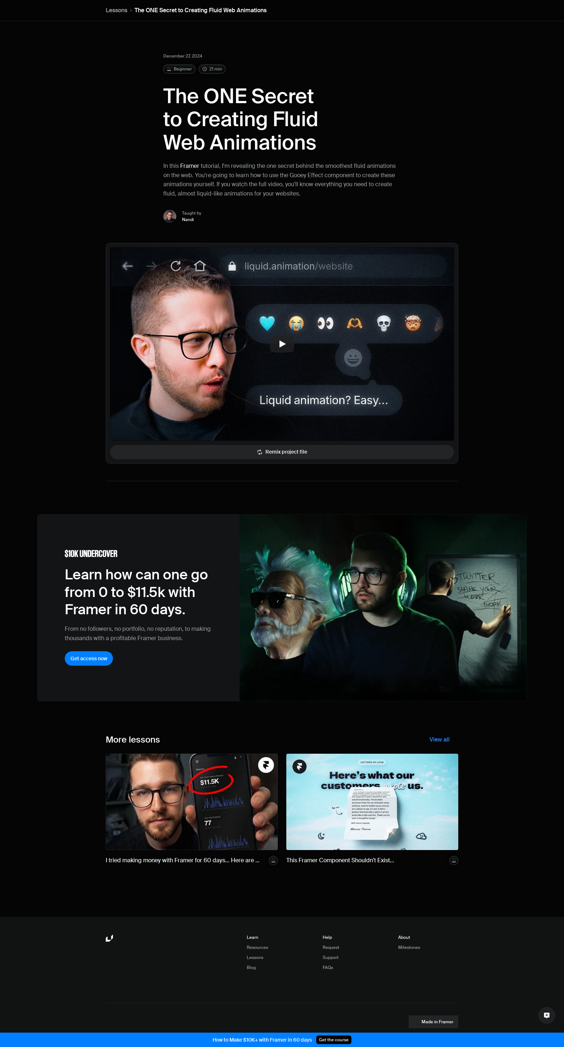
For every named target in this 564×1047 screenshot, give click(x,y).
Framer (189, 166)
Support (330, 957)
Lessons (116, 10)
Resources (257, 947)
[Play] (282, 344)
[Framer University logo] (110, 938)
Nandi (188, 219)
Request (331, 947)
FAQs (328, 967)
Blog (251, 967)
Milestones (409, 947)
